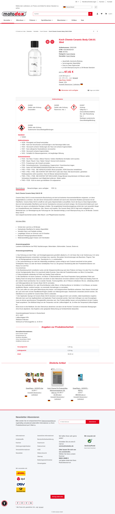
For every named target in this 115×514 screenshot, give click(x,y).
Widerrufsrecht (42, 453)
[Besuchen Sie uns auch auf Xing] (26, 503)
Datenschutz (41, 446)
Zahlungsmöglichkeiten (23, 446)
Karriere (101, 2)
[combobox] (78, 7)
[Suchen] (60, 14)
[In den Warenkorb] (17, 37)
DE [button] (76, 2)
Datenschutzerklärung (49, 421)
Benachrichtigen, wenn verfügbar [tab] (38, 188)
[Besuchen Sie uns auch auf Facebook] (17, 503)
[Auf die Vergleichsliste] (48, 42)
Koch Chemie (70, 54)
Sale (82, 20)
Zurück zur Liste (21, 31)
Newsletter (19, 453)
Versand (75, 78)
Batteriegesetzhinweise (44, 460)
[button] (97, 14)
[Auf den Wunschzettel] (52, 42)
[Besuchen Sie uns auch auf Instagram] (22, 503)
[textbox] (77, 7)
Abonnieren (92, 421)
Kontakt (109, 2)
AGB (38, 449)
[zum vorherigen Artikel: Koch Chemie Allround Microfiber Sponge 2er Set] (94, 31)
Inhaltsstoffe (20, 439)
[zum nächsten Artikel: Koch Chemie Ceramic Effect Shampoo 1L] (97, 31)
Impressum (40, 442)
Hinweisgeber (41, 463)
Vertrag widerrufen (57, 496)
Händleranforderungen (89, 2)
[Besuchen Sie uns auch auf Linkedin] (31, 503)
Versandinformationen (23, 449)
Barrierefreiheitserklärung (45, 439)
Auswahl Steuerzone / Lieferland (71, 84)
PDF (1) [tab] (53, 188)
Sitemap (40, 456)
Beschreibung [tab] (20, 188)
